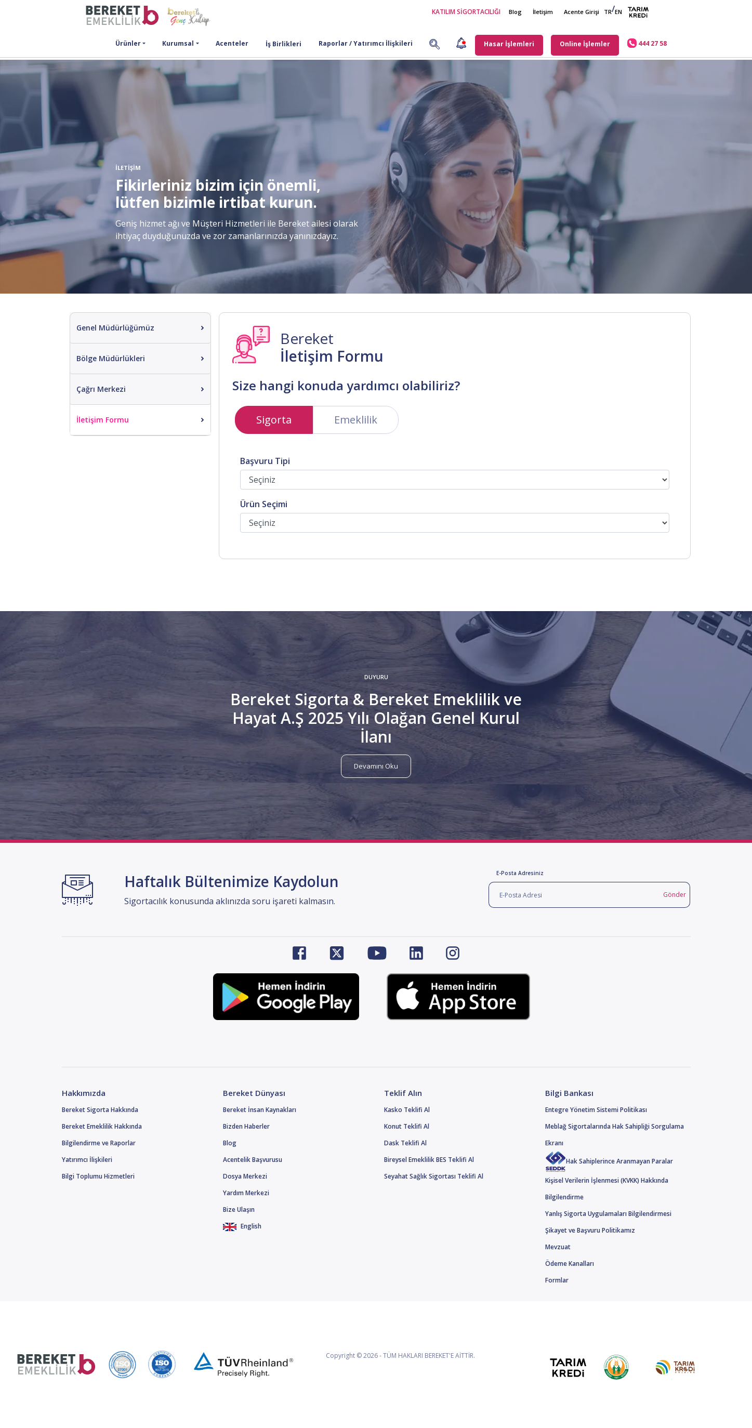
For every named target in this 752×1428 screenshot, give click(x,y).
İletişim (543, 12)
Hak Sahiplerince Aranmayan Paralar (609, 1161)
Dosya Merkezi (245, 1176)
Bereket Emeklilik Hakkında (102, 1126)
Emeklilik (355, 420)
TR (608, 12)
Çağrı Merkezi (101, 389)
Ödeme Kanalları (569, 1263)
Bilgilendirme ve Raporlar (99, 1143)
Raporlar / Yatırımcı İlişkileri (366, 43)
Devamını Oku (376, 766)
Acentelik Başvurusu (252, 1159)
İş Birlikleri (283, 43)
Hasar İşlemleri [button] (509, 43)
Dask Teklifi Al (405, 1143)
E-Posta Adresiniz (520, 873)
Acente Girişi (581, 12)
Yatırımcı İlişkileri (87, 1159)
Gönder (674, 894)
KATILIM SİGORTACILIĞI (466, 11)
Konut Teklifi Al (406, 1126)
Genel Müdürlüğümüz (115, 328)
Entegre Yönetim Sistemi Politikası (596, 1109)
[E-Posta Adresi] (574, 895)
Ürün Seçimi (263, 504)
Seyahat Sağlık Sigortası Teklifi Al (433, 1176)
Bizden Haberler (246, 1126)
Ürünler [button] (128, 43)
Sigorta (274, 420)
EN (618, 12)
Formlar (557, 1280)
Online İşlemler (585, 43)
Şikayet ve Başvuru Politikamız (590, 1230)
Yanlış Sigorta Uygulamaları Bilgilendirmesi (608, 1213)
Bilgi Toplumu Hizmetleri (98, 1176)
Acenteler (232, 43)
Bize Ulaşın (239, 1209)
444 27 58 (647, 43)
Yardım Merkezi (246, 1192)
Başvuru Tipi (265, 461)
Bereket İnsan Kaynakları (259, 1109)
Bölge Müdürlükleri (110, 358)
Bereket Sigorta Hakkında (100, 1109)
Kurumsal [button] (178, 43)
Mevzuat (558, 1246)
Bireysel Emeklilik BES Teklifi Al (429, 1159)
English (242, 1226)
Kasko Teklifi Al (407, 1109)
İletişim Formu (102, 420)
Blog (515, 12)
